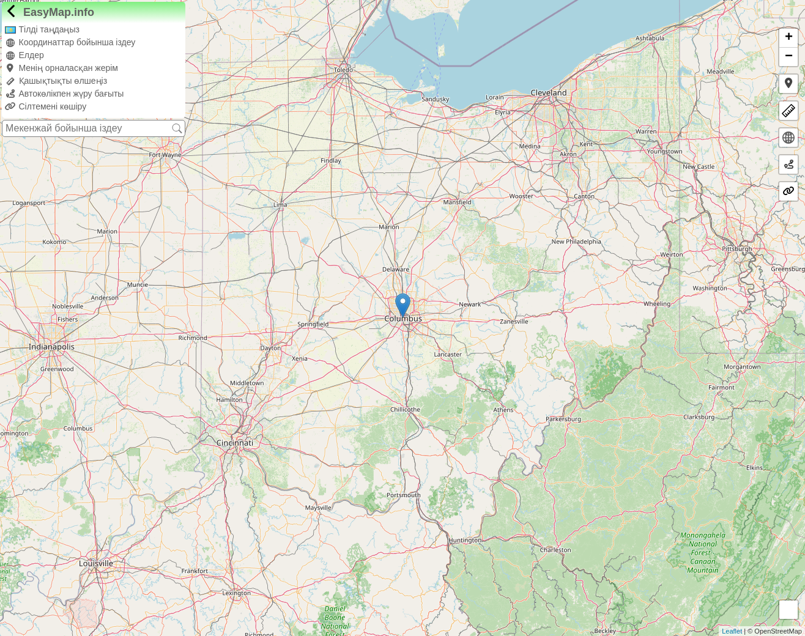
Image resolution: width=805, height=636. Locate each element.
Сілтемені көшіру (45, 106)
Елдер (24, 55)
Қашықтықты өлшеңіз (56, 81)
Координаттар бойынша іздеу (70, 42)
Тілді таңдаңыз (42, 29)
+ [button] (789, 38)
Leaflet (732, 631)
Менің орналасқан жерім (61, 68)
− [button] (789, 57)
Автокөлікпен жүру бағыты (64, 93)
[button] (788, 84)
